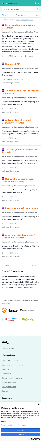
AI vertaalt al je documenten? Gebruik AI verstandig (18, 236)
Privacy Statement (9, 387)
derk (26, 20)
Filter (4, 15)
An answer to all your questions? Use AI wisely (20, 92)
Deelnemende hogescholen (12, 378)
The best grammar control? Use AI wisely (20, 151)
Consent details (6, 425)
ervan (18, 20)
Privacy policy (22, 425)
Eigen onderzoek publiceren (12, 365)
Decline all (20, 434)
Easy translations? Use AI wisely (21, 208)
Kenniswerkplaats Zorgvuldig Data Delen (18, 26)
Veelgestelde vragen (9, 382)
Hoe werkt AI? (12, 64)
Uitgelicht (5, 369)
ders (22, 20)
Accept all (20, 430)
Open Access (6, 373)
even (31, 20)
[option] (20, 315)
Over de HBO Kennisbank (11, 360)
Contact (5, 391)
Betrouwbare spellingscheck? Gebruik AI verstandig (18, 180)
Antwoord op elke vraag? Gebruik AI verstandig (16, 121)
